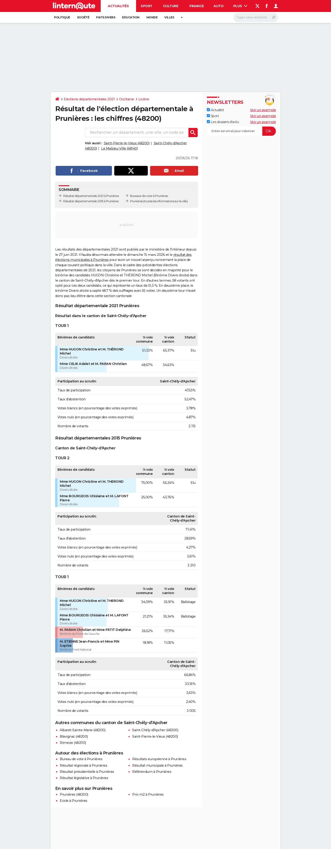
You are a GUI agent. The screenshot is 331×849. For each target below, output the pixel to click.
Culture (170, 6)
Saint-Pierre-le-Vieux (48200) (127, 143)
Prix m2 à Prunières (148, 794)
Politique (62, 17)
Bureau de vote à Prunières (81, 759)
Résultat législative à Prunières (84, 778)
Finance (196, 6)
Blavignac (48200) (74, 736)
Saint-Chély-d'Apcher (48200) (155, 730)
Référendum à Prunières (151, 772)
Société (83, 17)
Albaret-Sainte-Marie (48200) (82, 730)
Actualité (215, 110)
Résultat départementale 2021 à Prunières (91, 196)
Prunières (136, 201)
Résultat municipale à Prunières (157, 765)
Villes (169, 17)
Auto (218, 6)
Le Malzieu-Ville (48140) (119, 148)
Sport (146, 6)
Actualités (118, 6)
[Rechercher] (255, 17)
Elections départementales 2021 (89, 99)
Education (131, 17)
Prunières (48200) (74, 794)
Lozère (143, 99)
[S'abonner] (241, 131)
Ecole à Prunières (73, 801)
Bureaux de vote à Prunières (149, 196)
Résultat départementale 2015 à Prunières (90, 201)
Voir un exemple (263, 110)
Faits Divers (105, 17)
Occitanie (126, 99)
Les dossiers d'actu (223, 122)
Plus (240, 6)
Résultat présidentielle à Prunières (87, 772)
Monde (152, 17)
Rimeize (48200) (73, 743)
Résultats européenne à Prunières (159, 759)
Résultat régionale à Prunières (83, 765)
